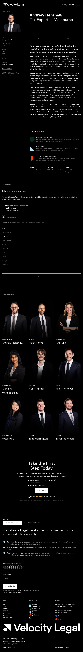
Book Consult (7, 69)
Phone (4, 51)
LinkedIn (4, 59)
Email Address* (7, 574)
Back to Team (6, 11)
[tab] (36, 39)
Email (3, 53)
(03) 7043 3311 (69, 5)
